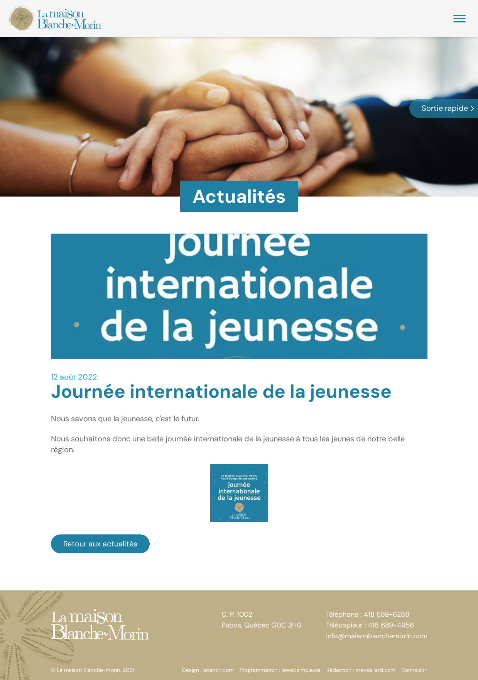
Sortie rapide (448, 108)
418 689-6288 (386, 614)
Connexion (414, 669)
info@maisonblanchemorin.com (376, 636)
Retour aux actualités (100, 544)
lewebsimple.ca (301, 669)
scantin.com (218, 669)
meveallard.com (375, 669)
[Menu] (459, 18)
